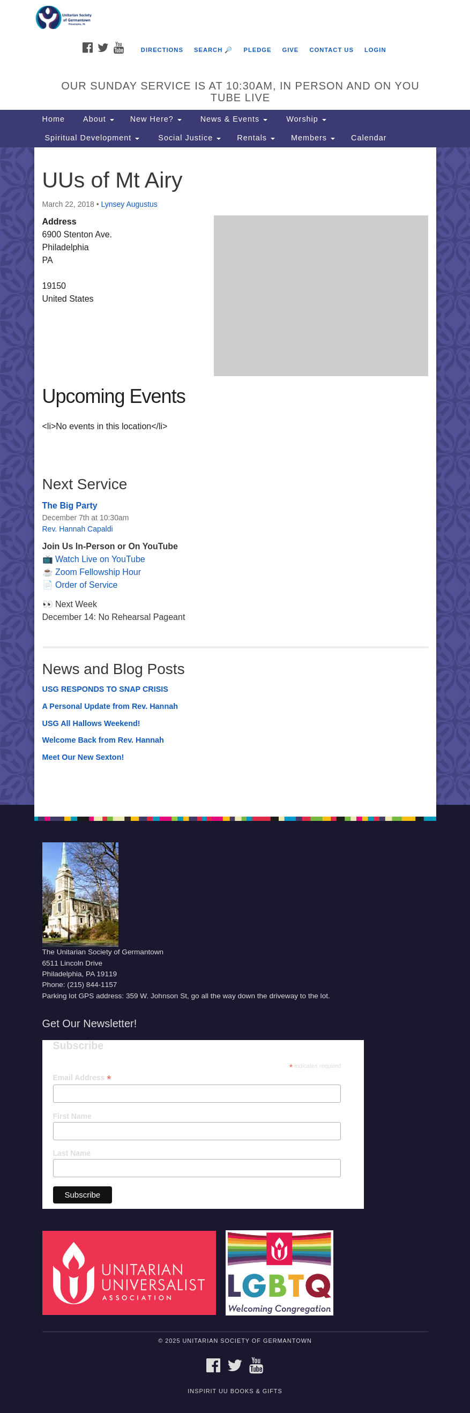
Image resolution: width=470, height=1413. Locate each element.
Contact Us (331, 50)
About (97, 119)
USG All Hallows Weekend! (91, 723)
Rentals (256, 137)
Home (53, 119)
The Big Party (70, 505)
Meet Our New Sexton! (83, 757)
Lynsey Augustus (129, 204)
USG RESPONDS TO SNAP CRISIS (105, 689)
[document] (235, 476)
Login (375, 50)
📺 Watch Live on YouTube (93, 559)
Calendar (368, 137)
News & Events (233, 119)
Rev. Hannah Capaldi (77, 529)
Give (290, 50)
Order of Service (86, 584)
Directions (162, 50)
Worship (305, 119)
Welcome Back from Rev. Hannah (103, 740)
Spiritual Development (91, 137)
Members (313, 137)
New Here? (156, 119)
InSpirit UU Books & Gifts (235, 1391)
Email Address (82, 1078)
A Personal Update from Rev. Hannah (110, 706)
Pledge (257, 50)
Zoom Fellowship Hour (98, 572)
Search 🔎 (213, 50)
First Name (72, 1116)
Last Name (72, 1153)
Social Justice (188, 137)
